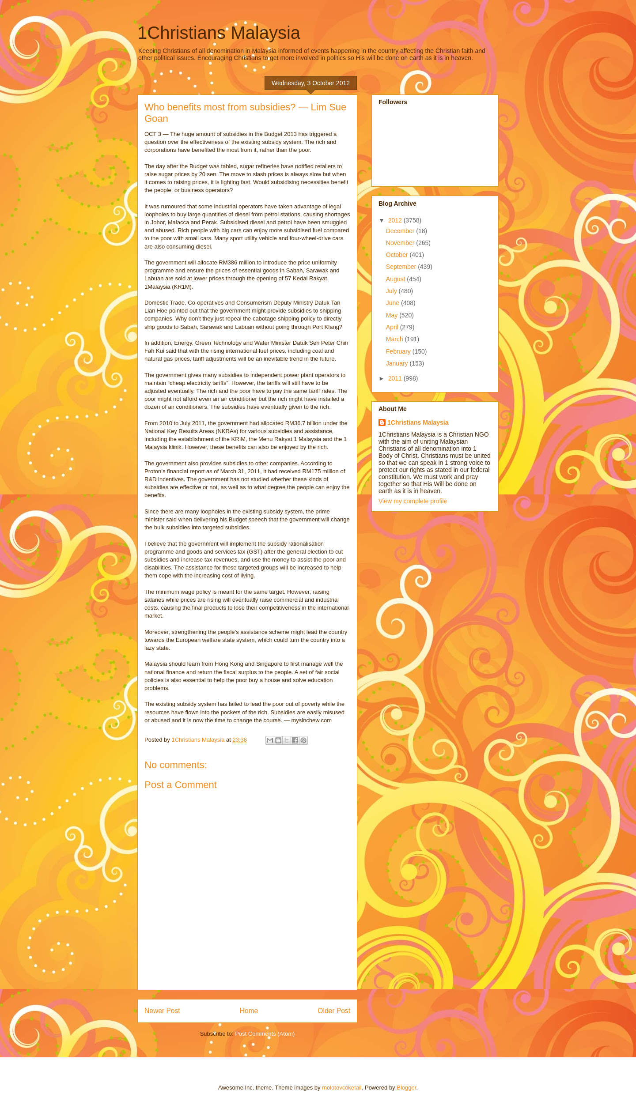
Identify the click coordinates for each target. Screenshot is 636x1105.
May (392, 315)
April (393, 327)
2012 (396, 220)
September (402, 266)
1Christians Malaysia (218, 32)
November (401, 242)
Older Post (334, 1010)
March (395, 339)
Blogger (406, 1087)
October (398, 254)
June (393, 302)
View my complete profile (413, 501)
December (401, 230)
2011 (396, 378)
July (392, 290)
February (399, 351)
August (396, 279)
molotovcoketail (342, 1087)
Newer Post (162, 1010)
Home (249, 1010)
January (398, 363)
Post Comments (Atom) (265, 1033)
